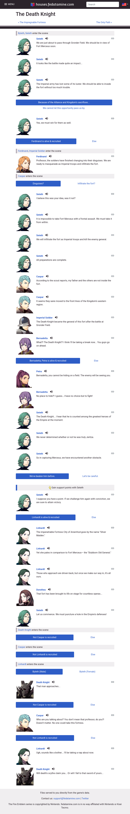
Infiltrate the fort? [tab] (86, 183)
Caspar (21, 176)
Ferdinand (23, 151)
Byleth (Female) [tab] (87, 671)
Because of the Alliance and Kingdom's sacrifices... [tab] (64, 102)
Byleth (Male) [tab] (39, 671)
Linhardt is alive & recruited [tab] (45, 517)
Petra (39, 371)
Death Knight (24, 630)
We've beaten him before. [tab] (42, 476)
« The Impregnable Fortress (32, 22)
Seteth (28, 33)
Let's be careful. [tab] (90, 476)
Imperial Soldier (37, 151)
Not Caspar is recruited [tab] (44, 637)
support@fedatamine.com (66, 798)
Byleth (21, 33)
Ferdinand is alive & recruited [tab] (46, 141)
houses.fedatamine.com (52, 4)
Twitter (85, 798)
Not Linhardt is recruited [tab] (45, 654)
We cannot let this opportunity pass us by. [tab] (64, 108)
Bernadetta (42, 338)
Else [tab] (94, 141)
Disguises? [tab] (38, 183)
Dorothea (41, 589)
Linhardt (40, 528)
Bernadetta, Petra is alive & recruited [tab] (48, 360)
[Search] (102, 4)
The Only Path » (104, 22)
